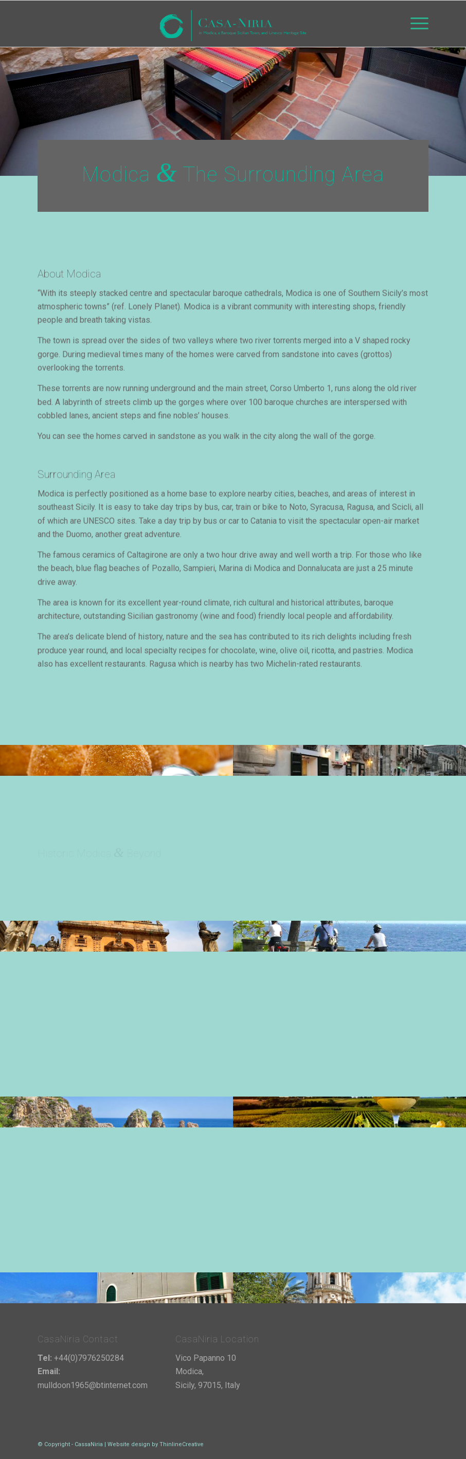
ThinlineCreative (181, 1444)
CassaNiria (89, 1444)
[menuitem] (414, 24)
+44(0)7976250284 (89, 1358)
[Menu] (414, 24)
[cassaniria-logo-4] (233, 24)
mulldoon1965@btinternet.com (93, 1385)
